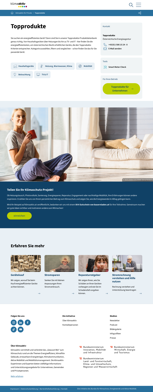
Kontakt (64, 389)
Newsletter (115, 320)
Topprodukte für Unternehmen (120, 89)
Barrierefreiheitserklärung (49, 389)
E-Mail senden (115, 48)
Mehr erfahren (17, 376)
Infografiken (115, 333)
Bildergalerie (115, 329)
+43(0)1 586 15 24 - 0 (118, 44)
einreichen (19, 216)
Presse (113, 337)
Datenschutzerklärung (29, 389)
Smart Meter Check (117, 67)
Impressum (14, 389)
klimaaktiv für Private (24, 13)
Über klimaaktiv (69, 320)
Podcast (113, 324)
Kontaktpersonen (70, 324)
